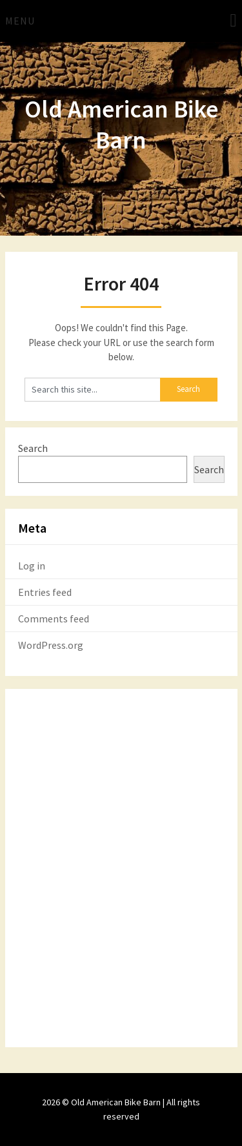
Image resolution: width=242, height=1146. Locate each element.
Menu (20, 20)
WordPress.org (50, 645)
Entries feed (45, 592)
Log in (31, 565)
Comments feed (53, 618)
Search (33, 448)
